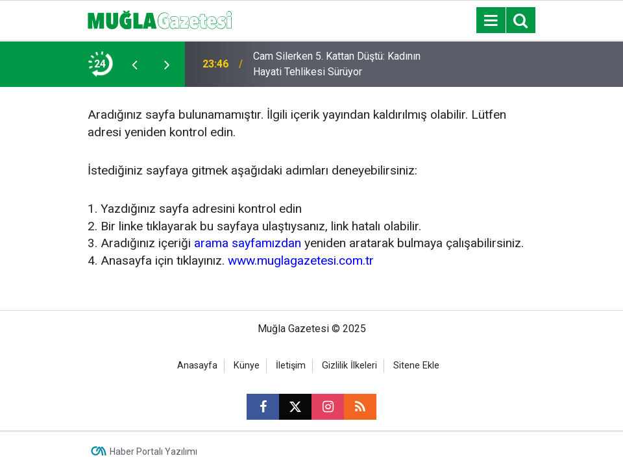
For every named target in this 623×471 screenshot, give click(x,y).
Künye (247, 365)
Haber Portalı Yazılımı (153, 451)
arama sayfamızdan (247, 242)
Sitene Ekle (416, 365)
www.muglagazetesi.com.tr (301, 260)
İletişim (291, 365)
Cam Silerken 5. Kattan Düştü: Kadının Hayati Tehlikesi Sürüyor (337, 64)
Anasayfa (197, 365)
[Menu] (490, 20)
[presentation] (134, 64)
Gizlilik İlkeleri (349, 365)
